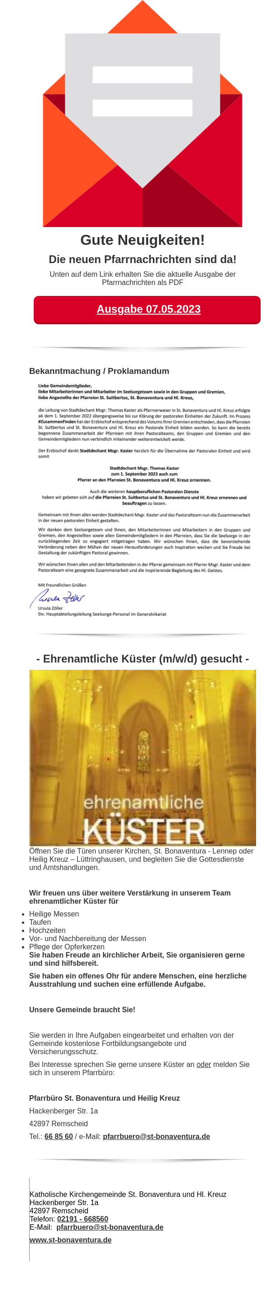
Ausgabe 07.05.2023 (148, 309)
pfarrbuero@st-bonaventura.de (156, 1136)
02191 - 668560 (82, 1219)
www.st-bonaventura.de (71, 1240)
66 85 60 (59, 1136)
